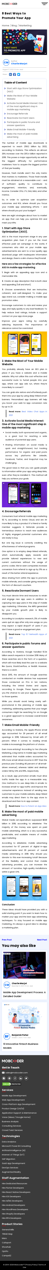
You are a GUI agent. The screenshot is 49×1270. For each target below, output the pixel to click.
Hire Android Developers (13, 1205)
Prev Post (7, 940)
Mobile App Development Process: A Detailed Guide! (24, 994)
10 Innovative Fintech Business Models (20, 1045)
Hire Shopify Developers (13, 1213)
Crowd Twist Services (12, 1130)
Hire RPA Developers (11, 1218)
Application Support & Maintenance (19, 1112)
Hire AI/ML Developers (12, 1200)
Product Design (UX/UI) (13, 1108)
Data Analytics (9, 1141)
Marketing (25, 25)
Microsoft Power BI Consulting (16, 1146)
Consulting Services (11, 1125)
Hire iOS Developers (11, 1196)
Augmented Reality (11, 1172)
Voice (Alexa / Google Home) (16, 1117)
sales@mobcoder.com (16, 1072)
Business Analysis (10, 1121)
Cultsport (6, 1242)
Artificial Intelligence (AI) (13, 1150)
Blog (14, 25)
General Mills (8, 1229)
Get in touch (10, 1067)
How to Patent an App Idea (33, 806)
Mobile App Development (14, 1095)
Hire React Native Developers (16, 1192)
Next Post (42, 940)
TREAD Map (7, 1234)
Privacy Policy (32, 1264)
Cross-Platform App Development (18, 1104)
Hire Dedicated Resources (14, 1183)
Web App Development (13, 1099)
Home (5, 25)
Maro (4, 1238)
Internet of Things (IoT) (13, 1154)
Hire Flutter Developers (13, 1187)
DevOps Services (10, 1167)
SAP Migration (8, 1159)
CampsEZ (6, 1255)
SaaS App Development (13, 1163)
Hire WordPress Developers (15, 1209)
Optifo (5, 1251)
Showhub (6, 1246)
